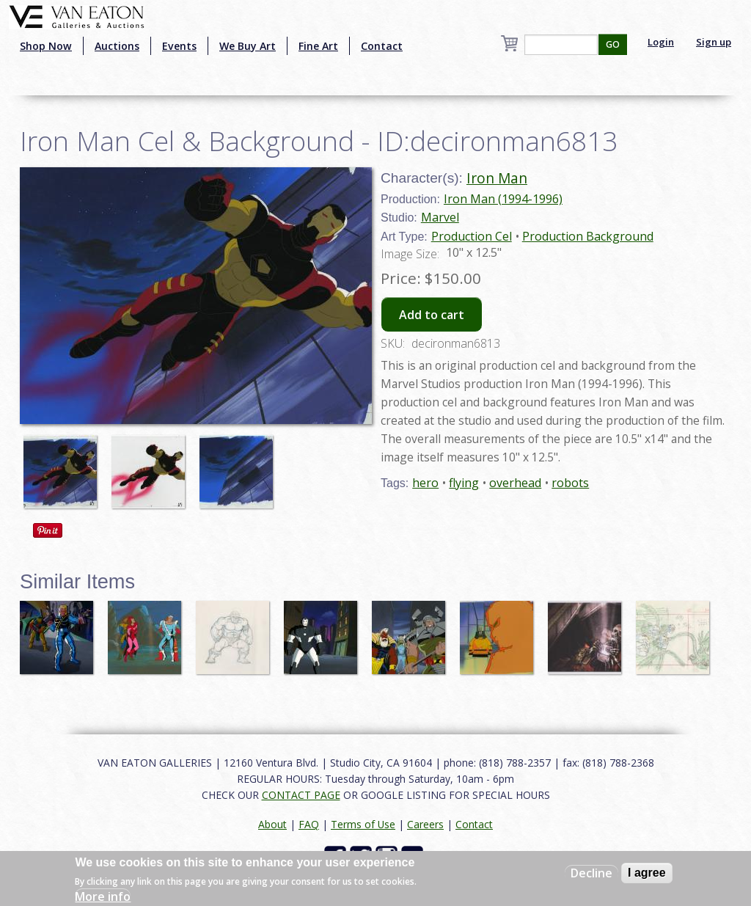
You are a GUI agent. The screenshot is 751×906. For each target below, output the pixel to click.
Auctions (117, 46)
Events (179, 46)
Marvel (440, 217)
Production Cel (471, 236)
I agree (647, 872)
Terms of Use (363, 824)
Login (661, 41)
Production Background (587, 236)
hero (425, 483)
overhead (515, 483)
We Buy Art (247, 46)
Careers (425, 824)
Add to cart (431, 315)
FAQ (308, 824)
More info (103, 896)
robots (570, 483)
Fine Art (318, 46)
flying (464, 483)
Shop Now (46, 46)
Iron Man (496, 178)
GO (613, 44)
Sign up (713, 41)
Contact (382, 46)
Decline (591, 873)
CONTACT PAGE (301, 795)
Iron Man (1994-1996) (503, 199)
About (272, 824)
